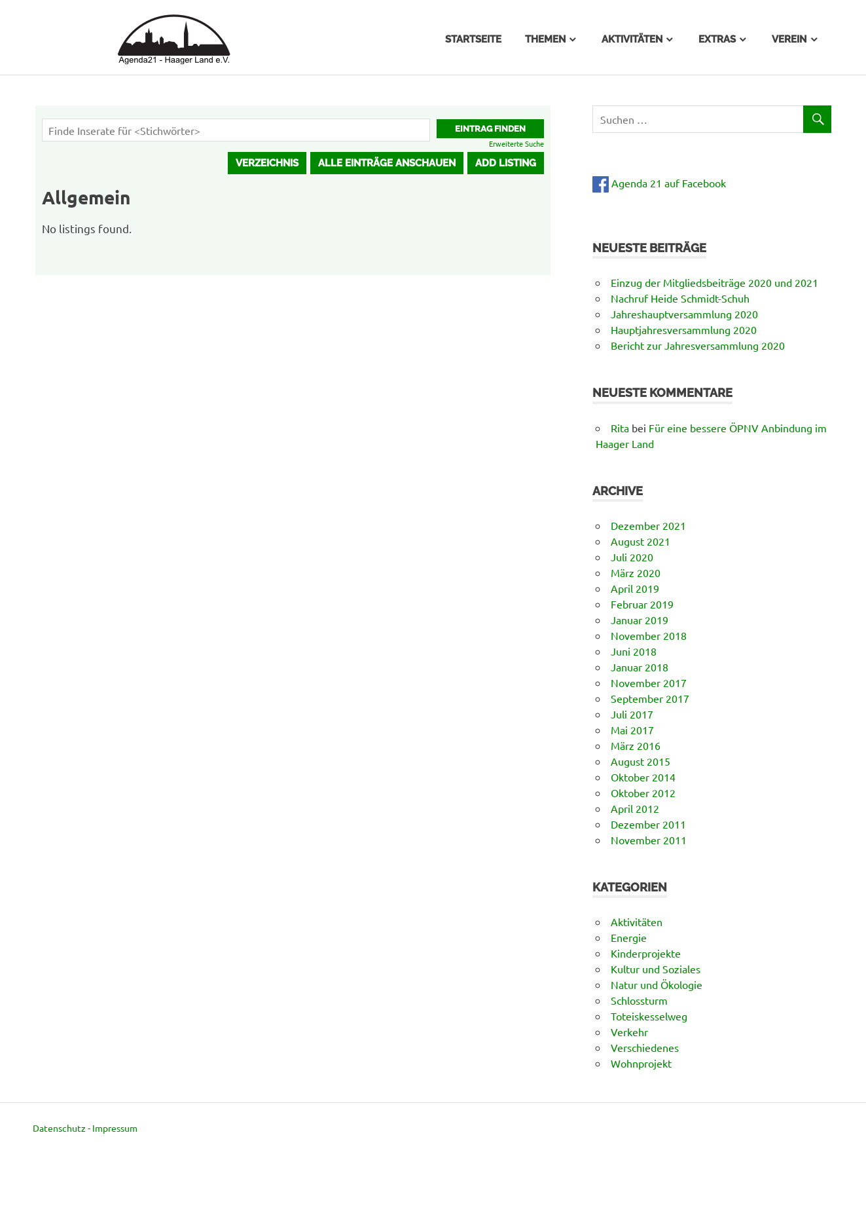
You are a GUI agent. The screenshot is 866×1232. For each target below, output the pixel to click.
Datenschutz (59, 1128)
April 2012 (635, 808)
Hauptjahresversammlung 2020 (684, 329)
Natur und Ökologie (656, 984)
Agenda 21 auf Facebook (659, 182)
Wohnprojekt (641, 1063)
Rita (620, 427)
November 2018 (649, 635)
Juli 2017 (632, 713)
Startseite (473, 39)
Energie (629, 937)
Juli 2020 (632, 556)
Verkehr (629, 1031)
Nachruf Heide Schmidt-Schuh (680, 298)
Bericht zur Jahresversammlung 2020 (698, 345)
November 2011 (649, 839)
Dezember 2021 (648, 525)
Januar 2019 (639, 619)
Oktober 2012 (643, 792)
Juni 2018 (634, 651)
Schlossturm (639, 1000)
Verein (789, 39)
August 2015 (640, 761)
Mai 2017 (632, 729)
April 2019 (635, 588)
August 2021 (640, 541)
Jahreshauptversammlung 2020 (684, 313)
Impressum (114, 1128)
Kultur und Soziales (655, 968)
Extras (717, 39)
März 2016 (635, 745)
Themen (545, 39)
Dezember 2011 (648, 824)
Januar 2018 (639, 666)
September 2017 (650, 698)
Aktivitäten (632, 39)
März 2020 (635, 572)
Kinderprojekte (646, 953)
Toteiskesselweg (649, 1015)
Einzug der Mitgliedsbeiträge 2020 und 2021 (714, 282)
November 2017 (649, 682)
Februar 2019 (642, 603)
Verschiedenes (645, 1047)
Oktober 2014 (643, 776)
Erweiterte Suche (516, 143)
